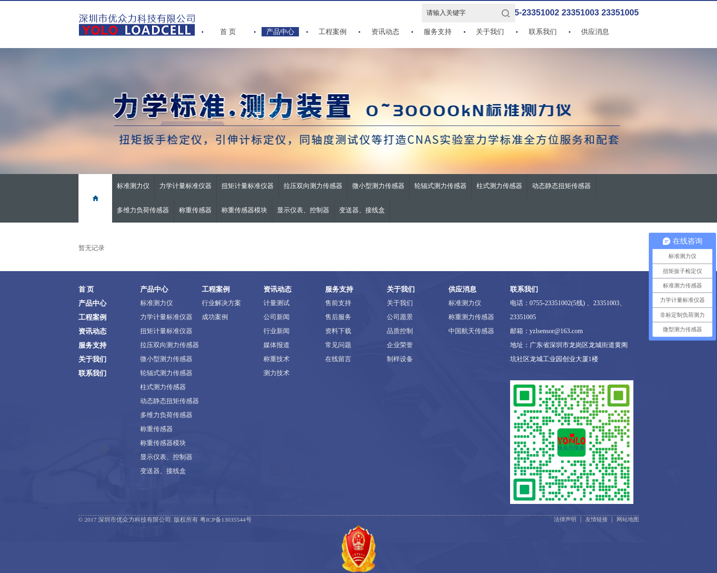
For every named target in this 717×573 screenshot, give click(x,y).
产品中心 (280, 31)
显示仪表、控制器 (303, 210)
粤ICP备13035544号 (226, 519)
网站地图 (628, 519)
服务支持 (438, 31)
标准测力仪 (133, 185)
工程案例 (333, 31)
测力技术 (276, 373)
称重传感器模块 (244, 210)
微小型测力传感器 (378, 185)
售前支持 (338, 303)
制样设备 (400, 359)
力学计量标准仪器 (185, 185)
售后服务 (338, 317)
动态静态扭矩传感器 (561, 185)
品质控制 (400, 331)
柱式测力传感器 (499, 185)
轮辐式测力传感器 (440, 185)
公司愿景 (400, 317)
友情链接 (596, 519)
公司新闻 (276, 317)
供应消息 (595, 31)
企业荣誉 (400, 345)
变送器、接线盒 (362, 210)
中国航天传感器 (471, 331)
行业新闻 (276, 331)
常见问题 (338, 345)
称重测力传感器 (471, 317)
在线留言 (338, 359)
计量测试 (276, 303)
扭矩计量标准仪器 (247, 185)
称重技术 (276, 359)
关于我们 (490, 31)
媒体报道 (276, 345)
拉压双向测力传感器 (313, 185)
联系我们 (543, 31)
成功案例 (215, 317)
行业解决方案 (221, 303)
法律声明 (565, 519)
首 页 (228, 31)
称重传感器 (195, 210)
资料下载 (338, 331)
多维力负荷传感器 (143, 210)
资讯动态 (385, 31)
